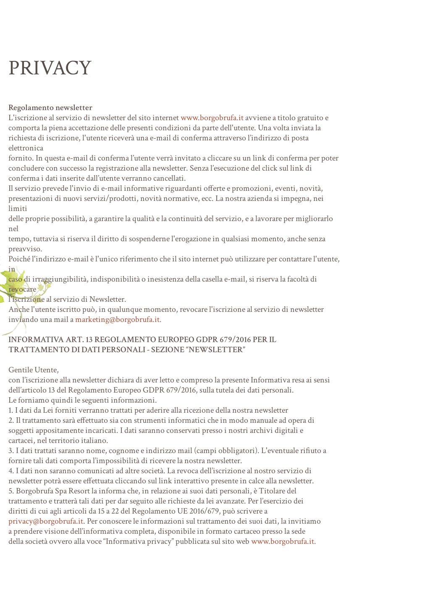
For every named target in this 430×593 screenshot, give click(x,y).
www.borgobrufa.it (212, 117)
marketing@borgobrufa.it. (118, 319)
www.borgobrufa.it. (283, 541)
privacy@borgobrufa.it (45, 521)
